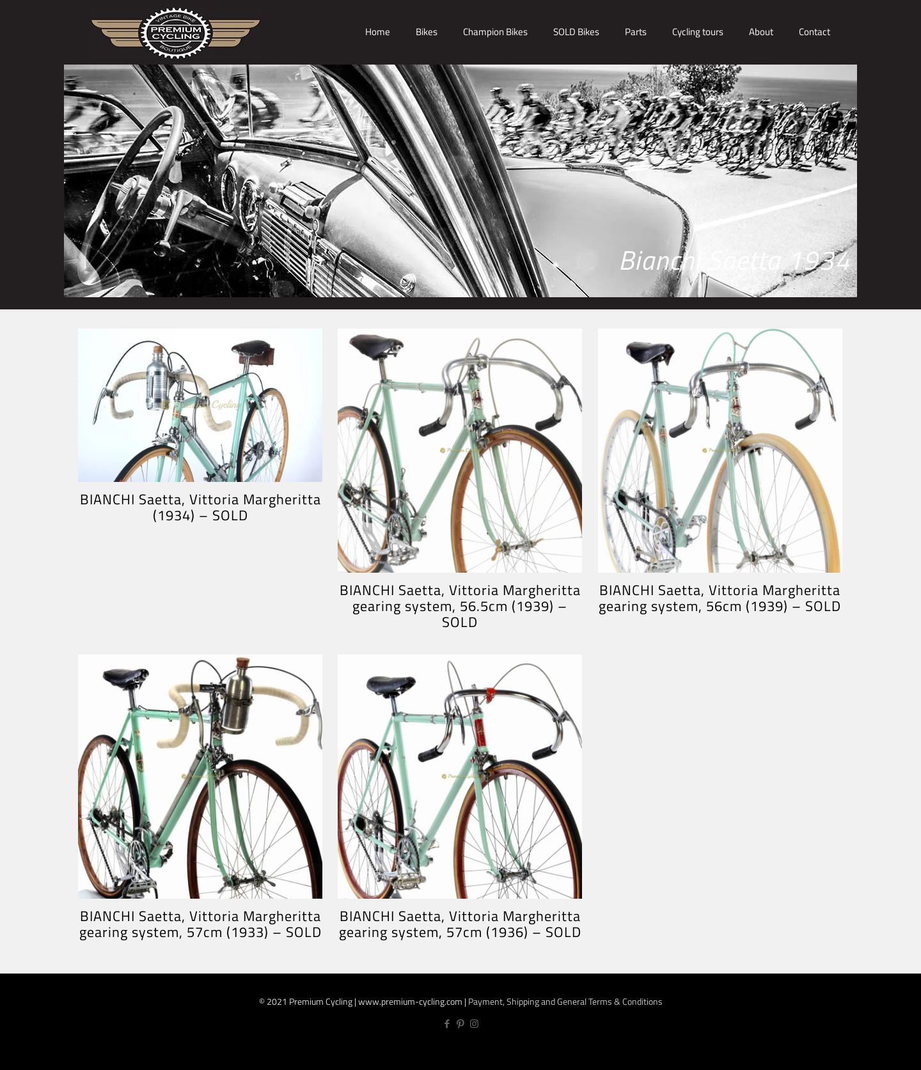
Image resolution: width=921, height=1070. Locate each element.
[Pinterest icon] (461, 1023)
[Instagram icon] (474, 1023)
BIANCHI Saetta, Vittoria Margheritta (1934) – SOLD (200, 507)
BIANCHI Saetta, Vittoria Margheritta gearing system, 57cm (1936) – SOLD (460, 924)
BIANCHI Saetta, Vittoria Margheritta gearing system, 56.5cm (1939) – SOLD (460, 606)
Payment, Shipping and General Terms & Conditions (565, 1001)
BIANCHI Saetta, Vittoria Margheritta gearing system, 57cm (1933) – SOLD (200, 924)
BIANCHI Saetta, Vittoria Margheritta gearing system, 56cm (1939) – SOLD (720, 598)
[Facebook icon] (447, 1023)
